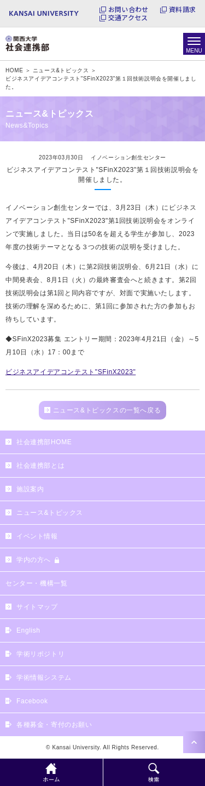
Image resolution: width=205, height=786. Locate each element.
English (28, 630)
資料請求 (182, 9)
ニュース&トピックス (49, 513)
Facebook (32, 701)
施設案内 (30, 489)
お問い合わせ (128, 9)
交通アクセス (128, 17)
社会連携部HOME (44, 442)
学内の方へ (33, 560)
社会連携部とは (40, 465)
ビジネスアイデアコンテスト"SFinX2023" (70, 372)
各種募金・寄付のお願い (54, 724)
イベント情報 (37, 536)
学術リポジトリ (40, 654)
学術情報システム (44, 677)
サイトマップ (37, 607)
